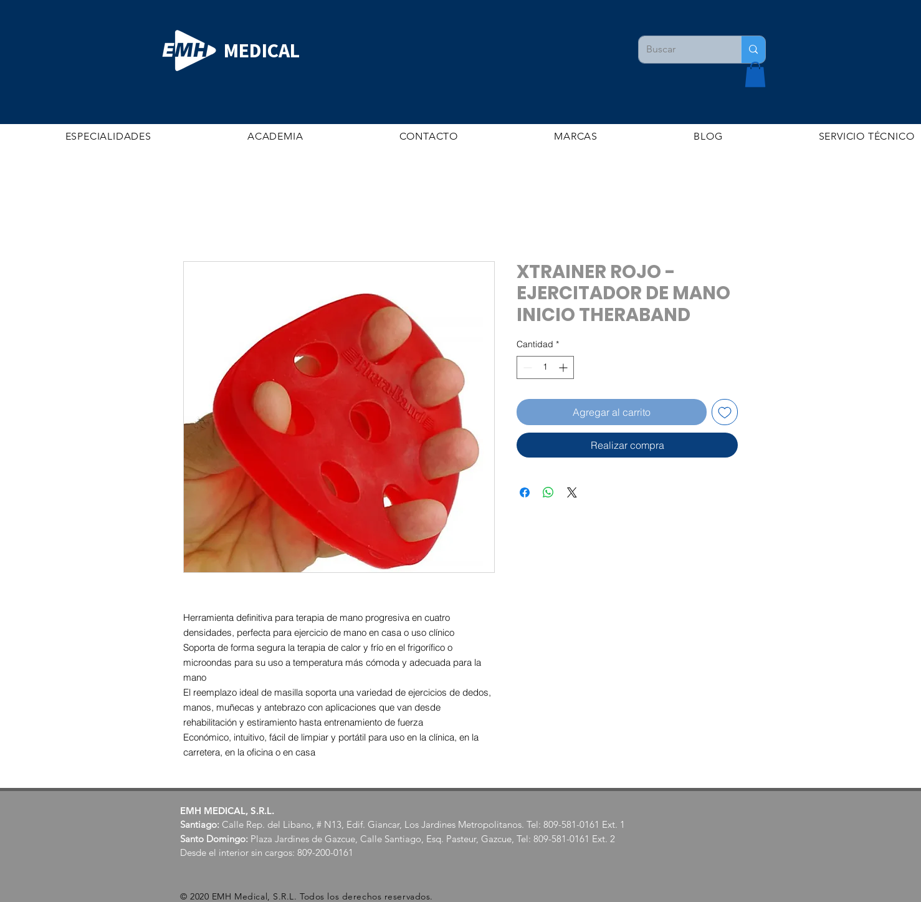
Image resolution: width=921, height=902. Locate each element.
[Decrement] (526, 367)
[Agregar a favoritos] (725, 412)
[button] (755, 74)
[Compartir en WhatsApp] (548, 492)
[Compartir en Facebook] (524, 492)
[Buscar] (680, 49)
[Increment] (564, 367)
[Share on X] (572, 492)
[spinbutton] (545, 367)
